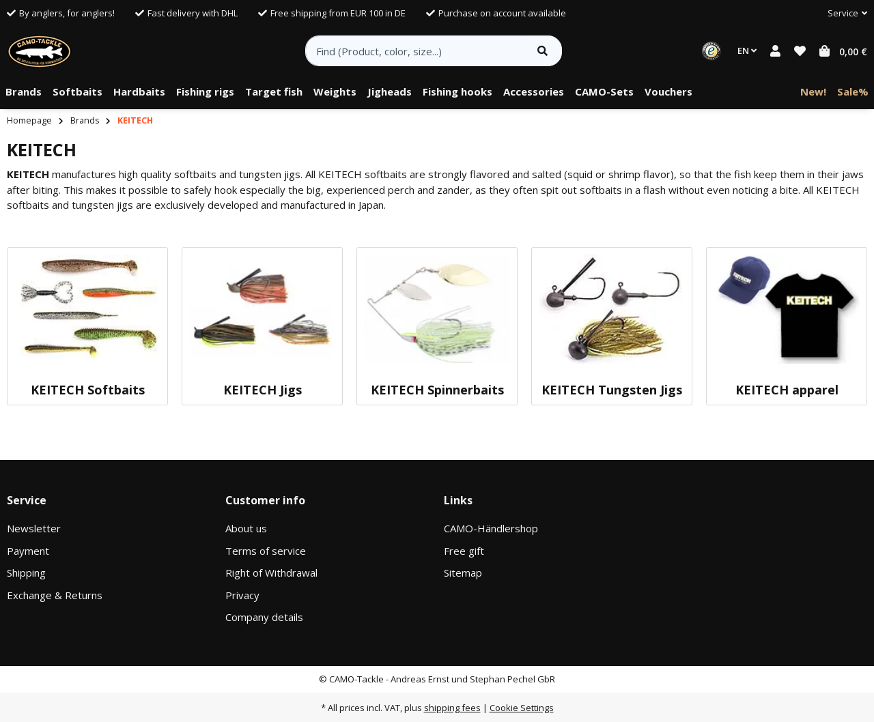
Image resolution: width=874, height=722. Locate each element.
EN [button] (747, 50)
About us (246, 528)
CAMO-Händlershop (491, 528)
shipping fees (452, 708)
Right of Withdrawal (271, 572)
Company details (264, 617)
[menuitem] (23, 92)
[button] (842, 13)
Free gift (464, 551)
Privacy (242, 595)
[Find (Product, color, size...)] (414, 50)
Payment (28, 551)
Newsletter (34, 528)
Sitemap (463, 572)
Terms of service (265, 551)
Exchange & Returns (54, 595)
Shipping (26, 572)
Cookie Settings (522, 708)
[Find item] (542, 50)
